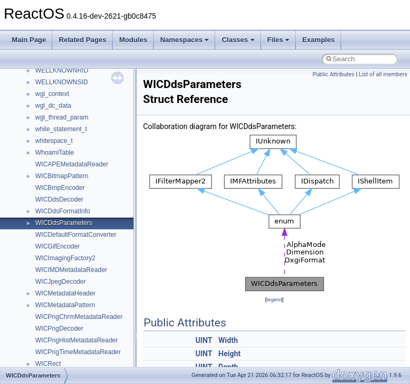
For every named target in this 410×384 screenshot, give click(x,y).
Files (278, 40)
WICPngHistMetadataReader (76, 340)
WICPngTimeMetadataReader (78, 352)
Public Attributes (333, 74)
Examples (318, 40)
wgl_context (52, 94)
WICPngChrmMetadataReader (78, 317)
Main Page (29, 40)
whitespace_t (54, 141)
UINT (203, 340)
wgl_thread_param (61, 117)
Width (228, 340)
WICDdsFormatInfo (62, 211)
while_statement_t (61, 129)
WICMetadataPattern (65, 305)
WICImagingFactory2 (65, 258)
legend (274, 299)
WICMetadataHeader (65, 293)
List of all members (383, 74)
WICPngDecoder (59, 328)
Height (229, 353)
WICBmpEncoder (60, 187)
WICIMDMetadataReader (71, 270)
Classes (238, 40)
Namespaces (184, 40)
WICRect (48, 363)
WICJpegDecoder (60, 281)
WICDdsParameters (63, 223)
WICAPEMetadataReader (71, 164)
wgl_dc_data (53, 105)
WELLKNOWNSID (61, 82)
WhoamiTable (54, 152)
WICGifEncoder (57, 246)
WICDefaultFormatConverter (75, 234)
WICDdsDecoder (59, 199)
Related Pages (82, 40)
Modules (133, 40)
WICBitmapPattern (61, 176)
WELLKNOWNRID (61, 70)
